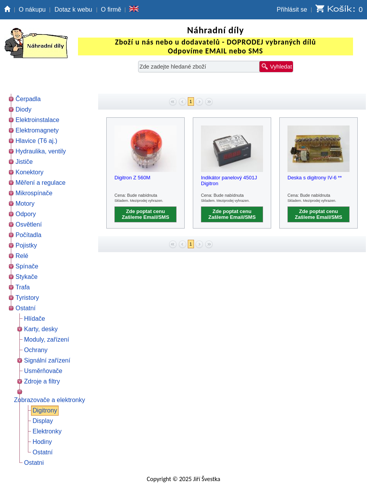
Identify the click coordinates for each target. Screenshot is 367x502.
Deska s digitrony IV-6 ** (314, 178)
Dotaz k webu (73, 9)
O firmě (111, 9)
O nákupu (32, 9)
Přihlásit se (292, 9)
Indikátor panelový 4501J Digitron (229, 180)
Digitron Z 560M (132, 178)
